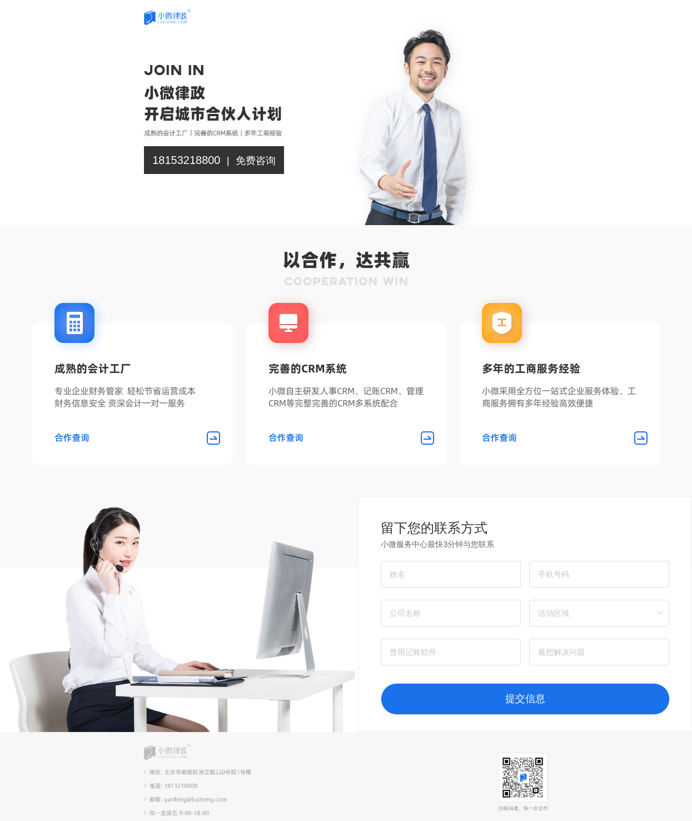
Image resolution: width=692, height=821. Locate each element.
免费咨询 (256, 160)
